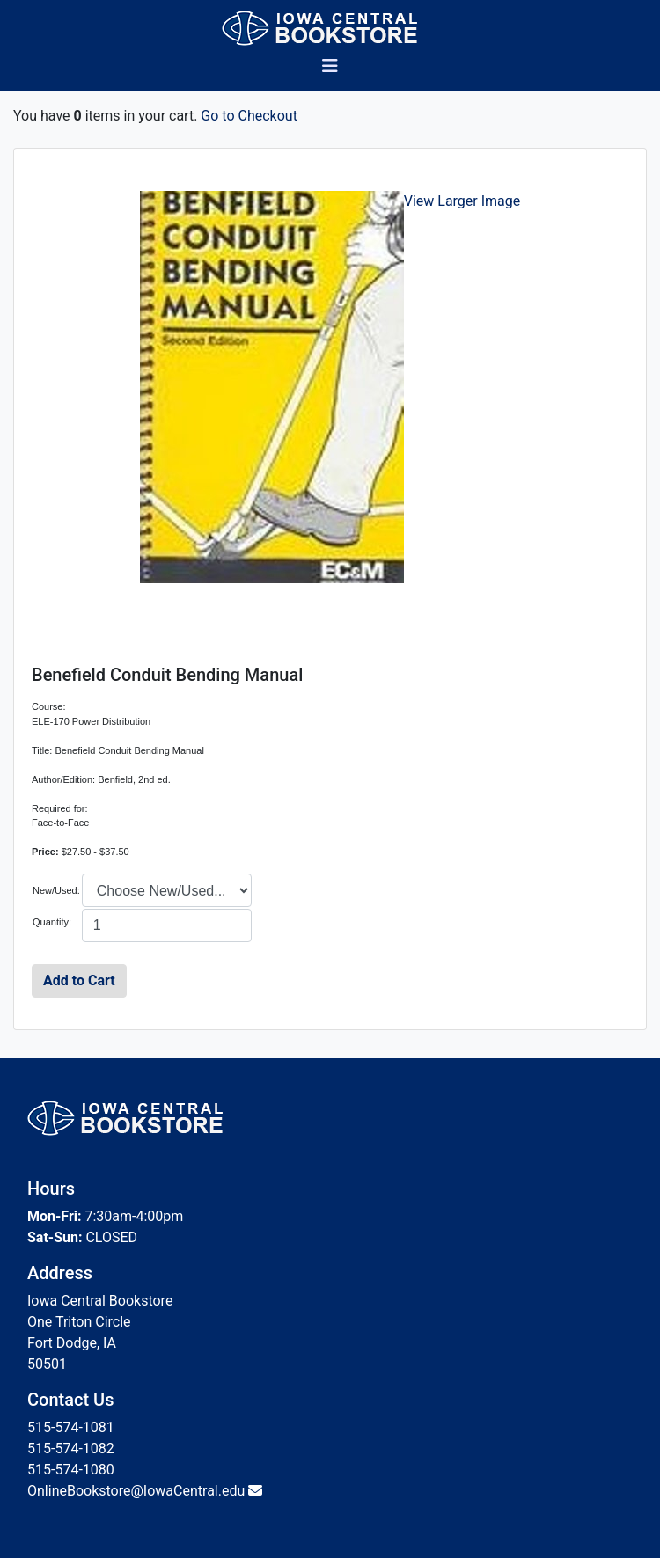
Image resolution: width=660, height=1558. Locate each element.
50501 (47, 1364)
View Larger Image (462, 201)
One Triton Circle (79, 1321)
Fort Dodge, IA (71, 1343)
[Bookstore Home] (330, 28)
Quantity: (52, 922)
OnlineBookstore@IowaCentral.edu (136, 1490)
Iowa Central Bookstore (99, 1300)
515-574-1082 (70, 1448)
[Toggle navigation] (330, 70)
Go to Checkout (249, 115)
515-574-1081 (70, 1427)
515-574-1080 (70, 1469)
